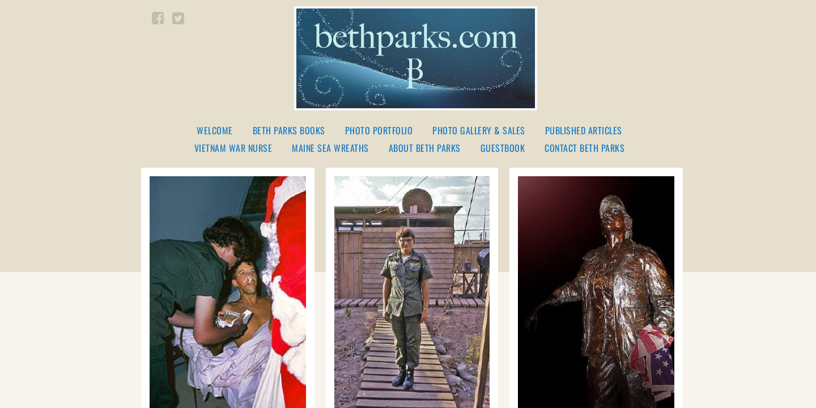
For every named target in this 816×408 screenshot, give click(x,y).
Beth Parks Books (289, 130)
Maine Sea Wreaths (330, 148)
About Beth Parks (425, 148)
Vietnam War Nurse (233, 148)
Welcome (215, 130)
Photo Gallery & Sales (478, 130)
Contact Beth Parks (584, 148)
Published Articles (583, 130)
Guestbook (503, 148)
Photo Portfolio (379, 130)
